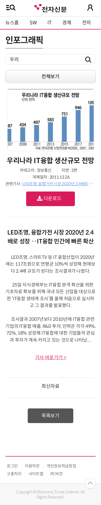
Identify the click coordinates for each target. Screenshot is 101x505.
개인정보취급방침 (61, 465)
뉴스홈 (12, 23)
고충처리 (14, 473)
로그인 (12, 465)
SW (33, 23)
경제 (66, 23)
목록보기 (50, 416)
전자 (86, 23)
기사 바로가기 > (50, 358)
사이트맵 (36, 473)
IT (49, 23)
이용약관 (32, 465)
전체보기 (50, 77)
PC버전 (56, 473)
